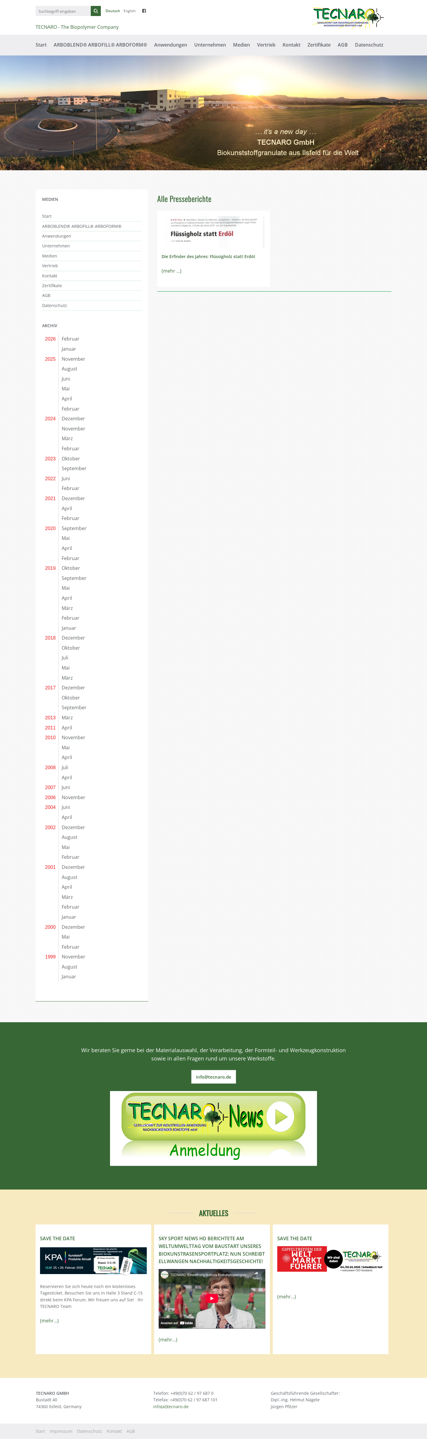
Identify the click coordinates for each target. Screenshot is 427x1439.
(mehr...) (49, 1320)
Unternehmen (210, 45)
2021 (50, 498)
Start (41, 45)
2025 (50, 359)
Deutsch (113, 10)
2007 (50, 787)
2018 (50, 637)
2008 (50, 767)
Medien (241, 45)
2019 (50, 568)
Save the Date (57, 1238)
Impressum (61, 1431)
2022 (50, 478)
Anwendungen (170, 45)
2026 (50, 338)
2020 (50, 528)
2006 (50, 797)
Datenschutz (369, 45)
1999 (50, 956)
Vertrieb (266, 45)
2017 (50, 687)
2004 (50, 807)
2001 (50, 867)
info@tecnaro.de (213, 1077)
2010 (50, 737)
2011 (50, 727)
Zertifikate (319, 45)
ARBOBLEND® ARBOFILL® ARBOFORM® (100, 45)
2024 (50, 418)
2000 (50, 927)
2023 (50, 458)
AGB (343, 45)
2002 (50, 827)
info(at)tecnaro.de (171, 1406)
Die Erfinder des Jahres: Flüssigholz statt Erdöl (208, 256)
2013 (50, 717)
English (130, 10)
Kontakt (291, 45)
